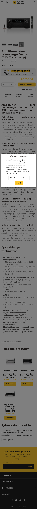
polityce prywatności (12, 173)
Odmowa (24, 178)
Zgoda (19, 183)
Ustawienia (14, 178)
